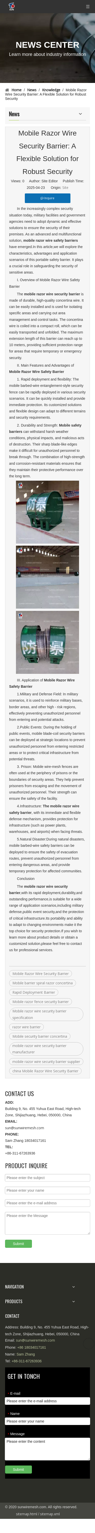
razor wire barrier (26, 1027)
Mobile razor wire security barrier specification (39, 1014)
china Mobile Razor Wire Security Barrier (45, 1071)
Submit (18, 1244)
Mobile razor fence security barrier (40, 1001)
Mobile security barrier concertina (39, 1036)
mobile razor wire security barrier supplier (46, 1061)
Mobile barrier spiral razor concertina (42, 983)
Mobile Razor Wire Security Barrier (40, 973)
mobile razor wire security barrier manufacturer (39, 1048)
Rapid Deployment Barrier (33, 992)
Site (65, 187)
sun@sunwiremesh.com (24, 1127)
